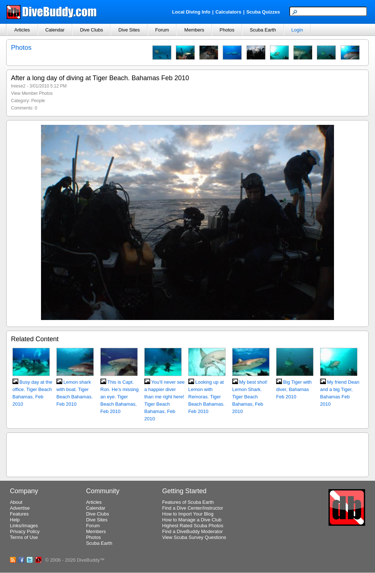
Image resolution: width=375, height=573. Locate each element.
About (16, 502)
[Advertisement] (187, 453)
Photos (227, 30)
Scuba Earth (263, 30)
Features (19, 514)
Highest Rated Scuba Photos (192, 525)
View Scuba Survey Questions (194, 537)
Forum (162, 30)
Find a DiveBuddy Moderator (192, 531)
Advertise (20, 508)
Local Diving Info (191, 12)
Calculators (228, 12)
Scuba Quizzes (263, 12)
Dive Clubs (91, 30)
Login (297, 30)
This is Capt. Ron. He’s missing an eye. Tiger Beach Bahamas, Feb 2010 (119, 396)
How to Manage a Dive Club (192, 519)
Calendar (55, 30)
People (38, 100)
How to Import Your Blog (188, 514)
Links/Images (24, 525)
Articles (22, 30)
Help (15, 519)
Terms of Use (24, 537)
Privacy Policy (25, 531)
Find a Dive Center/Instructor (192, 508)
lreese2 (18, 86)
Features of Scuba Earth (188, 502)
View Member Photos (32, 93)
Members (194, 30)
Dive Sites (129, 30)
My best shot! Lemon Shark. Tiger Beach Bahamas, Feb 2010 (249, 396)
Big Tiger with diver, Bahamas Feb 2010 (294, 389)
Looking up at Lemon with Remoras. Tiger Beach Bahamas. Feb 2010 (206, 396)
